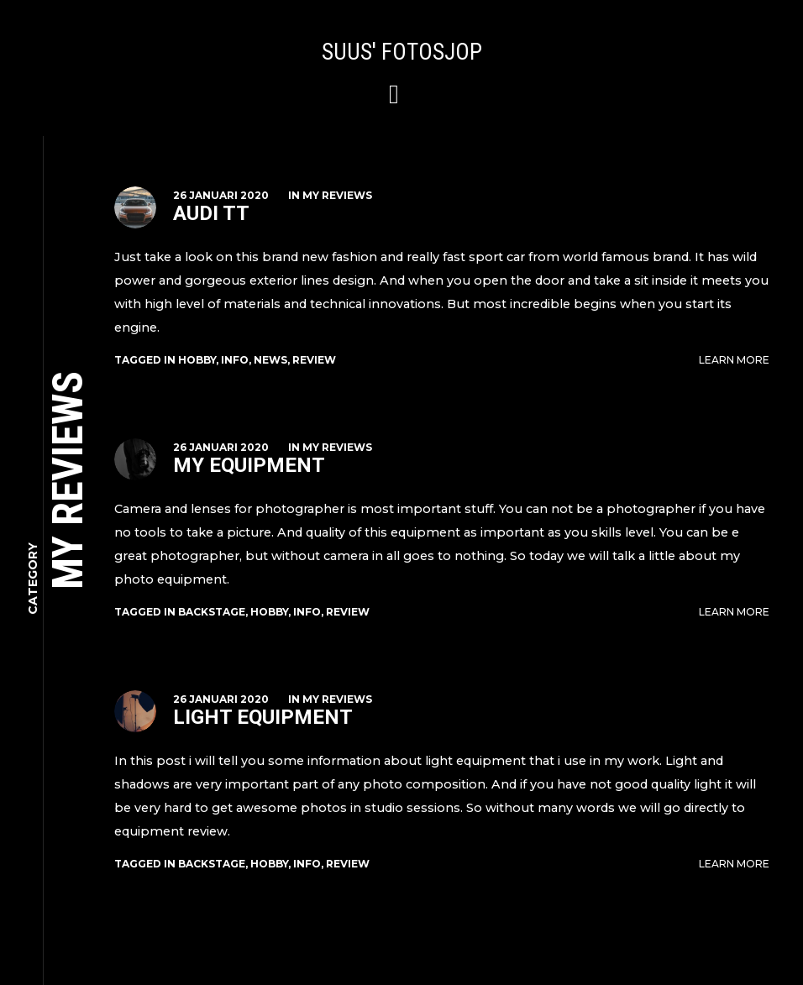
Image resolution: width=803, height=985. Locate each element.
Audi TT (211, 213)
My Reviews (337, 195)
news (270, 360)
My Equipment (249, 465)
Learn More (734, 360)
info (235, 360)
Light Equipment (263, 717)
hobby (197, 360)
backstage (211, 611)
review (314, 360)
